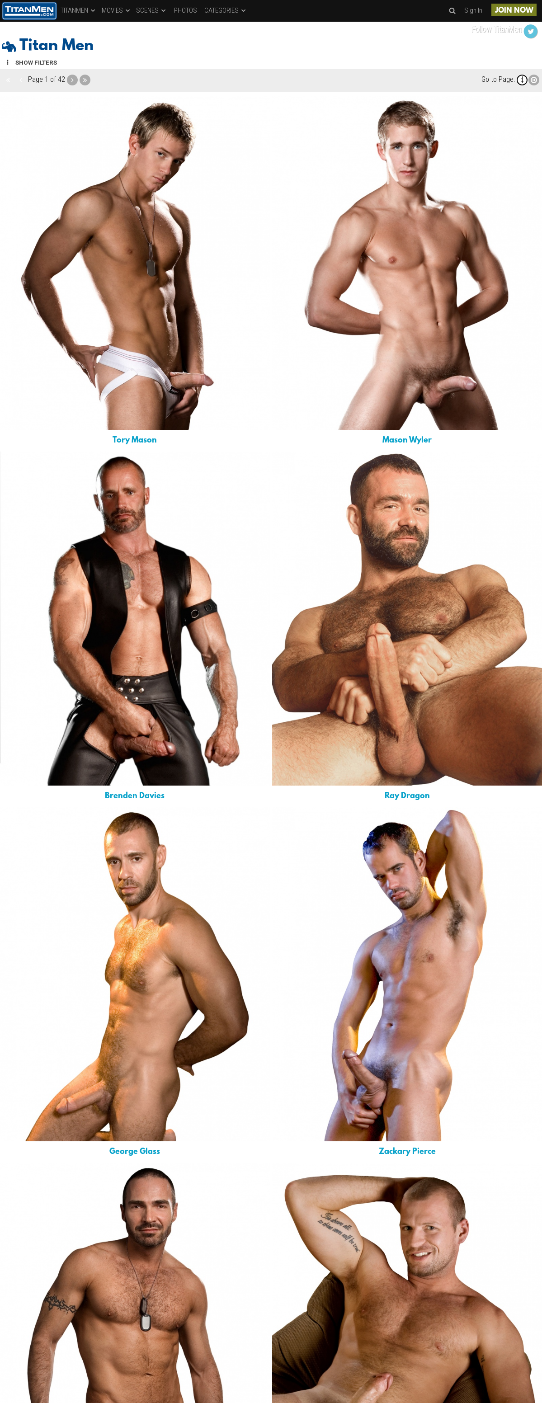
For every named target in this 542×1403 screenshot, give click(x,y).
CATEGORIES (225, 10)
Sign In (473, 10)
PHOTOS (185, 10)
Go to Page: (498, 79)
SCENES (151, 10)
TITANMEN (78, 10)
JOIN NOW (514, 10)
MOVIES (116, 10)
